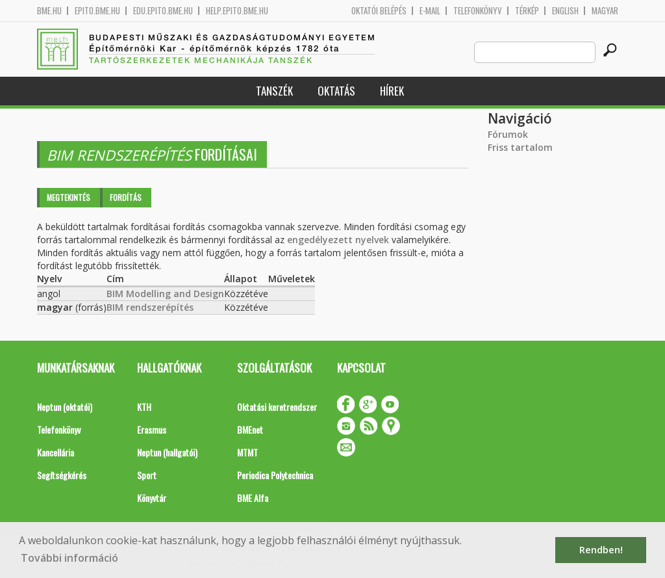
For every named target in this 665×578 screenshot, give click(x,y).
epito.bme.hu (97, 11)
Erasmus (151, 429)
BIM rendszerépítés (150, 307)
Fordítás (126, 197)
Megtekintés (68, 197)
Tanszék (274, 91)
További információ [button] (69, 558)
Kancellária (55, 452)
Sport (147, 475)
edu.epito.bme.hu (163, 11)
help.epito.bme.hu (237, 11)
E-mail (430, 11)
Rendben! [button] (601, 550)
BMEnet (250, 429)
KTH (144, 407)
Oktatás (336, 91)
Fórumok (508, 134)
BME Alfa (252, 498)
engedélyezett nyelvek (338, 239)
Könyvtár (151, 498)
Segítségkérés (61, 475)
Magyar (605, 11)
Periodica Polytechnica (275, 475)
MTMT (247, 452)
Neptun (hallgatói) (167, 452)
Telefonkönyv (477, 11)
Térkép (527, 11)
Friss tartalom (520, 147)
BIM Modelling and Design (165, 293)
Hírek (392, 91)
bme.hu (49, 11)
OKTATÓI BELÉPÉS (379, 11)
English (565, 11)
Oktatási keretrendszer (277, 407)
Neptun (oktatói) (64, 407)
